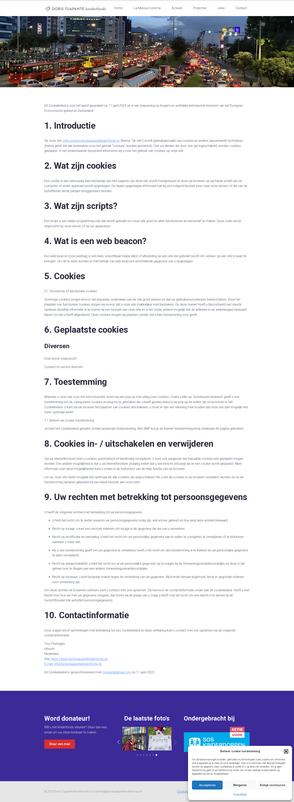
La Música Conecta (147, 8)
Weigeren (240, 785)
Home (118, 8)
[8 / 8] (160, 739)
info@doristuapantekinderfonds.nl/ (78, 664)
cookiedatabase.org (116, 672)
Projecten (200, 8)
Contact (241, 8)
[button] (286, 751)
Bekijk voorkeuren (272, 785)
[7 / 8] (134, 739)
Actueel (177, 8)
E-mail (48, 664)
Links (221, 8)
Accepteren (207, 785)
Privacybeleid (240, 794)
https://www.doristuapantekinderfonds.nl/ (91, 141)
